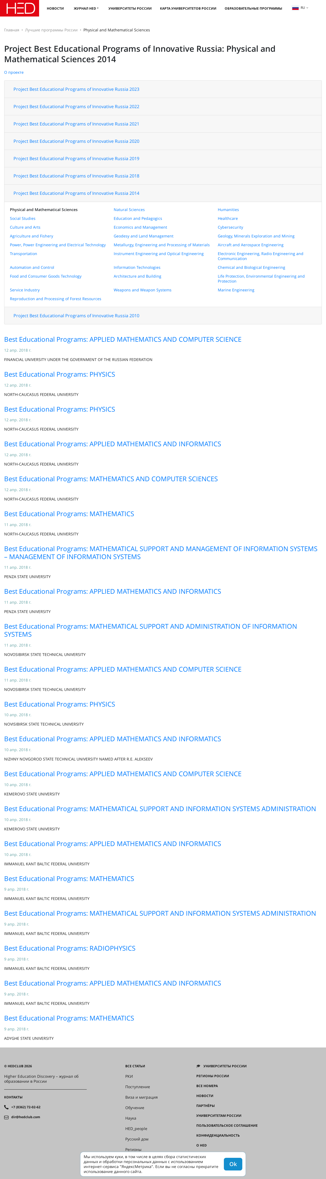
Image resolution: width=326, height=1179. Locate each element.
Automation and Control (32, 267)
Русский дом (136, 1139)
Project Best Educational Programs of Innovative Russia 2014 (76, 193)
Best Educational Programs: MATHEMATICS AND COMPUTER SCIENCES (111, 478)
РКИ (129, 1076)
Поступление (137, 1086)
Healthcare (228, 218)
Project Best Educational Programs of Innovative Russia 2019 (76, 158)
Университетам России (218, 1116)
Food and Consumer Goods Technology (46, 276)
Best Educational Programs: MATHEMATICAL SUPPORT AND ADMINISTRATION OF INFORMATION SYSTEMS (150, 630)
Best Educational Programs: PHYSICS (59, 374)
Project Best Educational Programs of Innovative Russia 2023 (76, 89)
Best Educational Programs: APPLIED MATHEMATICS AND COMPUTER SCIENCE (122, 339)
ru (298, 7)
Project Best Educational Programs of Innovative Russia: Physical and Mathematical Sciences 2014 (140, 54)
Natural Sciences (129, 209)
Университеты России (130, 8)
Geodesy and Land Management (143, 236)
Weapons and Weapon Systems (143, 289)
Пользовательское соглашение (227, 1125)
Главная (11, 29)
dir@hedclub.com (25, 1117)
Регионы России (212, 1076)
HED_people (136, 1128)
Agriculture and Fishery (31, 236)
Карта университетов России (188, 8)
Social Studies (23, 218)
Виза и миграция (141, 1097)
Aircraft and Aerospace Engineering (251, 244)
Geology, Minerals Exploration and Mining (256, 236)
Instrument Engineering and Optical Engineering (159, 253)
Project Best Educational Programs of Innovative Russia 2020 (76, 141)
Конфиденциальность (218, 1135)
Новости (55, 8)
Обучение (134, 1107)
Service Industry (25, 289)
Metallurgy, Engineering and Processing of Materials (162, 244)
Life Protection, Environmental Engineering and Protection (261, 278)
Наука (130, 1118)
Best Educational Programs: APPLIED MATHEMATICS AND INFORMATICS (112, 443)
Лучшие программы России (51, 29)
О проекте (14, 72)
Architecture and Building (137, 276)
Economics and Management (140, 227)
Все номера (207, 1086)
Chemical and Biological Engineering (251, 267)
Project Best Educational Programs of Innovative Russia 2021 (76, 124)
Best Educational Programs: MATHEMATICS (69, 513)
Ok (233, 1164)
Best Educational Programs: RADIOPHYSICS (69, 948)
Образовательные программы (253, 8)
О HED (201, 1145)
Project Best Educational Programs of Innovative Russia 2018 (76, 176)
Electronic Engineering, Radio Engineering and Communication (260, 256)
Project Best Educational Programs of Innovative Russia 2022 (76, 106)
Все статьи (135, 1066)
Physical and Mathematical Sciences (44, 209)
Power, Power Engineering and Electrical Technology (58, 244)
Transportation (23, 253)
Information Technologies (137, 267)
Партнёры (205, 1106)
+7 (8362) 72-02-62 (25, 1107)
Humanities (228, 209)
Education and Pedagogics (138, 218)
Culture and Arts (25, 227)
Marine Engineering (236, 289)
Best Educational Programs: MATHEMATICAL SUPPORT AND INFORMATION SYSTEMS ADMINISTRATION (160, 808)
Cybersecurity (230, 227)
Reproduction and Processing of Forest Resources (55, 298)
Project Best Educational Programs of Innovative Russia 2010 (76, 316)
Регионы (133, 1149)
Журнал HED (85, 8)
